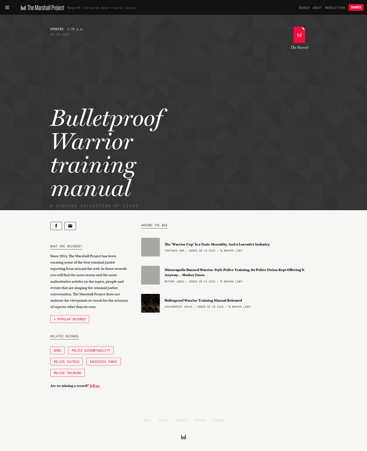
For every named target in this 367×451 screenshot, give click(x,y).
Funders (218, 420)
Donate (356, 7)
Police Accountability (91, 350)
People (163, 420)
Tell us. (94, 386)
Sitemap (199, 420)
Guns (57, 350)
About (317, 7)
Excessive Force (103, 361)
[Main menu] (7, 7)
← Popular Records (70, 319)
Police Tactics (66, 361)
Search (304, 7)
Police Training (67, 373)
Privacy (181, 420)
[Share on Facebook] (56, 226)
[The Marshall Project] (41, 7)
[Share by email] (70, 226)
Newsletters (335, 7)
